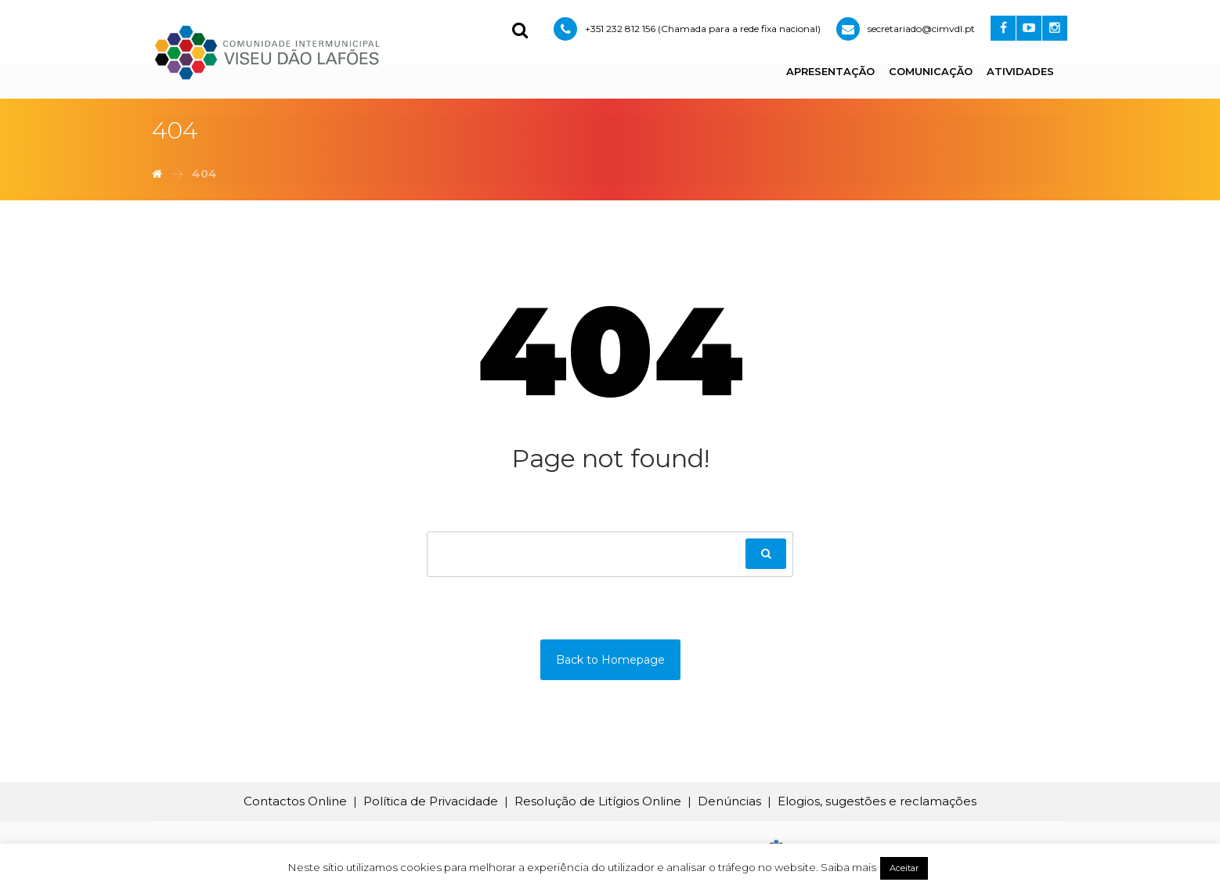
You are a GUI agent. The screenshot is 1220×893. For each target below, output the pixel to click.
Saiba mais (848, 867)
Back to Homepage (610, 660)
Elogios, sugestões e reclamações (877, 801)
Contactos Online (295, 801)
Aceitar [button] (904, 867)
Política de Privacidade (430, 801)
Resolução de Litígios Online (597, 801)
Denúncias (729, 801)
